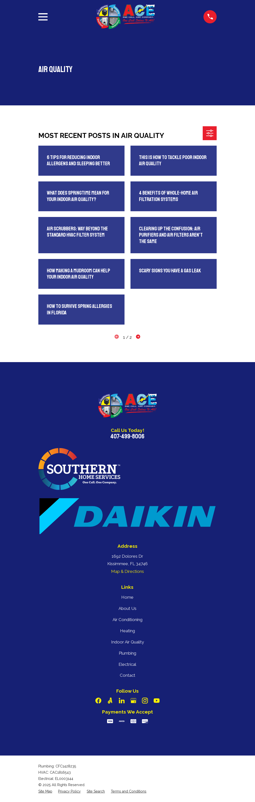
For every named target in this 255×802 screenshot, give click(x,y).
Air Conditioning (127, 619)
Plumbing (127, 653)
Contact (127, 675)
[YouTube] (157, 701)
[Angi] (110, 701)
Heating (127, 630)
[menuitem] (45, 791)
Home (127, 597)
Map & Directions (127, 571)
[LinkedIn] (122, 701)
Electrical (127, 664)
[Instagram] (145, 701)
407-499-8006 (127, 436)
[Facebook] (98, 701)
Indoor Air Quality (127, 641)
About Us (127, 608)
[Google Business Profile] (133, 701)
